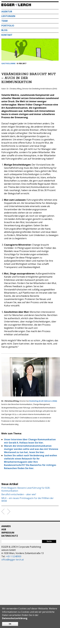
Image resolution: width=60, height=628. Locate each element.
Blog (4, 30)
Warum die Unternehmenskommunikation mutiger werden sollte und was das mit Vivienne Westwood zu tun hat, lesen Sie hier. (31, 449)
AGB (3, 529)
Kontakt (6, 34)
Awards (6, 526)
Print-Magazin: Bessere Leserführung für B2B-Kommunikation (25, 489)
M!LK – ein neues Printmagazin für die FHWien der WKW (27, 500)
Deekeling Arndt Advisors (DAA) (43, 401)
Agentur (6, 11)
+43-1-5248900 (13, 556)
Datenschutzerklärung (14, 618)
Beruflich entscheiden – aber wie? (18, 494)
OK (10, 624)
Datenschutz (9, 535)
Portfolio (7, 25)
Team (4, 20)
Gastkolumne (8, 63)
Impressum (7, 532)
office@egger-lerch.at (12, 559)
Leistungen (8, 16)
